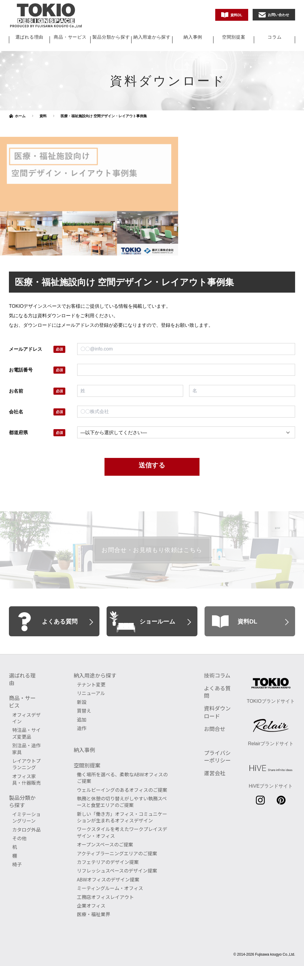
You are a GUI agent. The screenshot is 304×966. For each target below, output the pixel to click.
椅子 (17, 864)
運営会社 (214, 773)
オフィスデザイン (26, 718)
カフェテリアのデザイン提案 (108, 861)
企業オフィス (91, 905)
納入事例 (192, 36)
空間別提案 (234, 36)
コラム (274, 36)
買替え (84, 710)
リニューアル (91, 693)
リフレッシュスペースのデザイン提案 (117, 870)
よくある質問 (217, 691)
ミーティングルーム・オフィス (110, 888)
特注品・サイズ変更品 (26, 733)
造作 (81, 728)
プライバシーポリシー (217, 756)
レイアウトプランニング (26, 764)
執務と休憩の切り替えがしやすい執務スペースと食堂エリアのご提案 (122, 801)
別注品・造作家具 (26, 748)
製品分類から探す (111, 36)
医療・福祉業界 (93, 914)
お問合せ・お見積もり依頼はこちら (152, 550)
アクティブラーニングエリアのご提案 (117, 853)
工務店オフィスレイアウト (105, 896)
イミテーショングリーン (26, 817)
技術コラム (217, 675)
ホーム (20, 116)
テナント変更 (91, 684)
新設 (81, 701)
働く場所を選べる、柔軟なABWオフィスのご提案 (122, 777)
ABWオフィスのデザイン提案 (108, 879)
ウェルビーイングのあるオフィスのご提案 (122, 789)
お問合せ (214, 728)
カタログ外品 (26, 829)
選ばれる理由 (29, 36)
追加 (81, 719)
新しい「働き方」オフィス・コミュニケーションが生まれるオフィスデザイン (122, 817)
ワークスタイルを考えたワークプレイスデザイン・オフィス (122, 832)
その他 (19, 838)
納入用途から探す (152, 36)
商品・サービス (70, 36)
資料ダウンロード (217, 711)
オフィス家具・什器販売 (26, 779)
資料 (43, 116)
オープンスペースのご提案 (105, 844)
